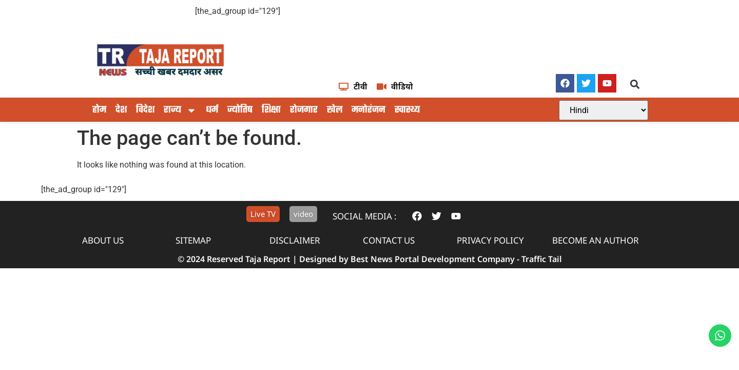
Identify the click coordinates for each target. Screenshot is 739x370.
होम (99, 110)
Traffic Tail (541, 259)
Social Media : (365, 216)
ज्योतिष (239, 110)
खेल (334, 110)
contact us (389, 240)
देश (121, 110)
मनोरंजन (368, 110)
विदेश (145, 110)
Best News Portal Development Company (433, 259)
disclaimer (294, 240)
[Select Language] (603, 110)
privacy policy (490, 240)
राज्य (180, 110)
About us (103, 240)
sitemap (193, 240)
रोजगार (304, 110)
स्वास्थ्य (407, 110)
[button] (635, 84)
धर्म (212, 110)
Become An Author (595, 240)
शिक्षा (271, 110)
